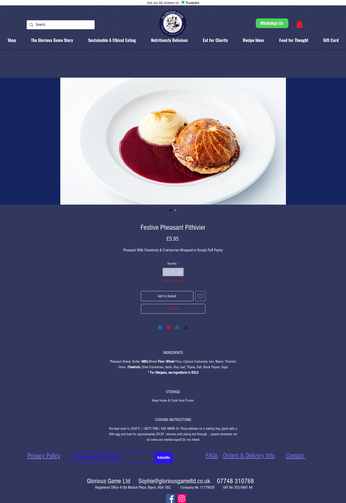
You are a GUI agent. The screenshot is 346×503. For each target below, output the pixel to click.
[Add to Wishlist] (200, 296)
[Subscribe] (163, 457)
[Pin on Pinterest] (169, 327)
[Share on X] (186, 327)
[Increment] (180, 272)
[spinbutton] (173, 272)
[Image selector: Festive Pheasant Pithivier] (171, 210)
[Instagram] (181, 498)
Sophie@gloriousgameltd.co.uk (174, 481)
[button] (299, 24)
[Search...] (60, 24)
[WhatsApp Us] (272, 23)
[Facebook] (170, 498)
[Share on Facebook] (160, 327)
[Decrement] (166, 272)
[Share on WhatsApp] (177, 327)
